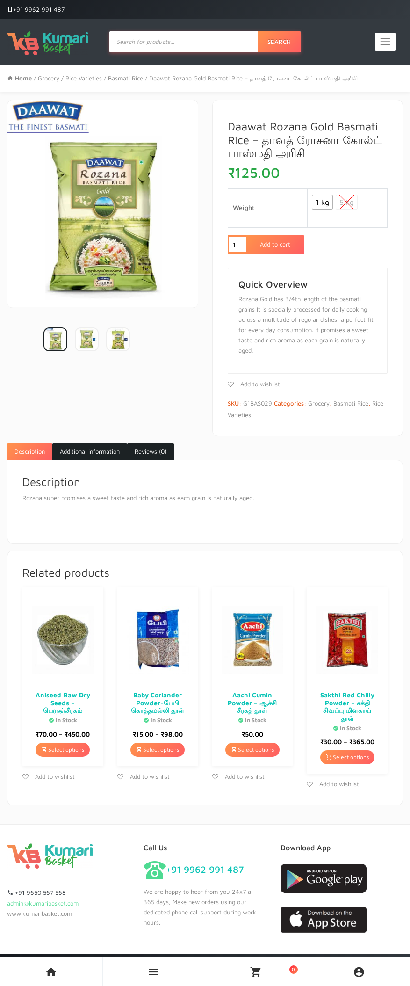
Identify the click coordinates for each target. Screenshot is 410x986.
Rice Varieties (83, 78)
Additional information (90, 451)
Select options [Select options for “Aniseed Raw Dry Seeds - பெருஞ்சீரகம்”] (62, 749)
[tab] (29, 451)
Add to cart (275, 244)
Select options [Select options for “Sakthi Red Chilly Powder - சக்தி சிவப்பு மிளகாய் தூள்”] (347, 757)
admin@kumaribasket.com (43, 903)
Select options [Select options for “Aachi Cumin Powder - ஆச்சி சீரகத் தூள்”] (252, 749)
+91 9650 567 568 (36, 892)
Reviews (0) (150, 451)
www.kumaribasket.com (39, 913)
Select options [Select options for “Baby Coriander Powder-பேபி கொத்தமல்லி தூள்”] (157, 749)
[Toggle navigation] (385, 42)
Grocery (48, 78)
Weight (243, 207)
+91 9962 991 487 (36, 9)
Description (29, 451)
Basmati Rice (125, 78)
